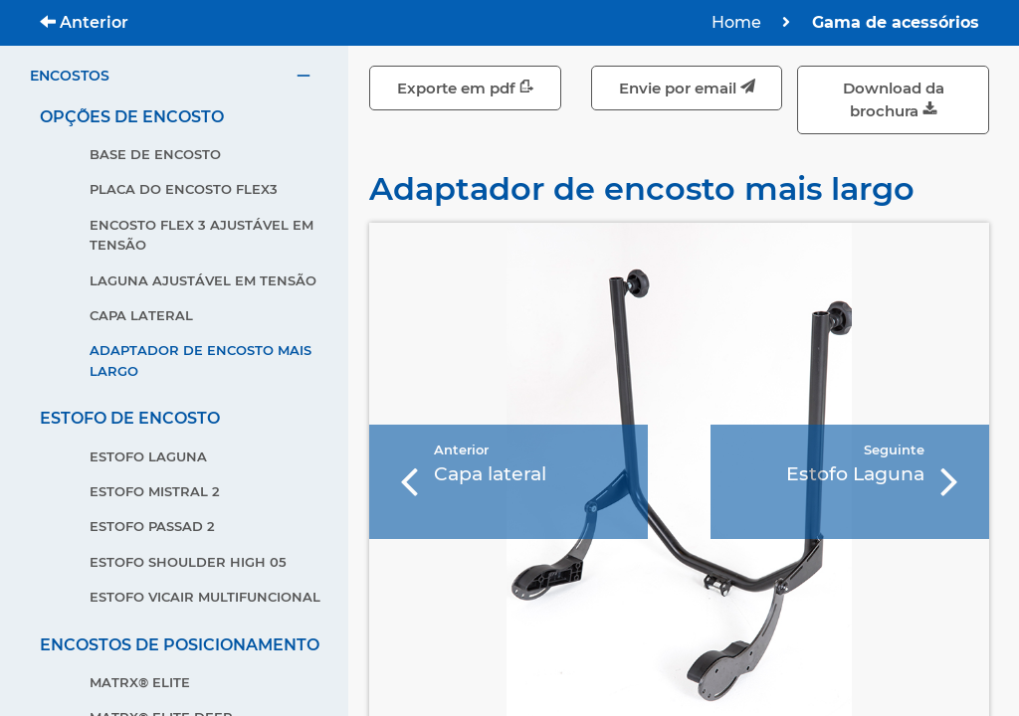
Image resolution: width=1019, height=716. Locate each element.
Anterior (84, 22)
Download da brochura (893, 100)
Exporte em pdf (465, 88)
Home (736, 22)
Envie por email (687, 88)
